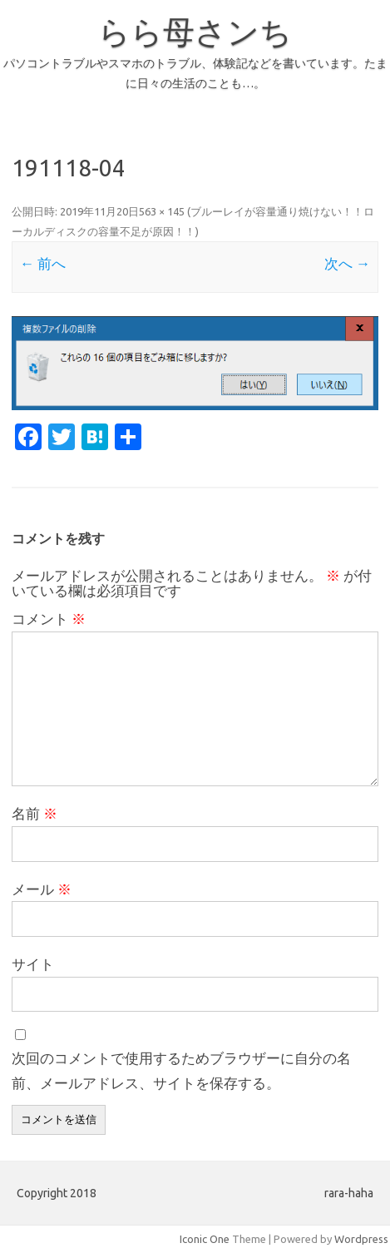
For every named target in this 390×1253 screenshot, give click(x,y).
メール (42, 889)
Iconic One (205, 1239)
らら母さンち (195, 31)
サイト (33, 964)
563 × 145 (162, 211)
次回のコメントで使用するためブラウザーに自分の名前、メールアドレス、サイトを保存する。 (181, 1070)
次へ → (347, 263)
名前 (34, 813)
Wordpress (361, 1239)
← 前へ (43, 263)
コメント (49, 618)
